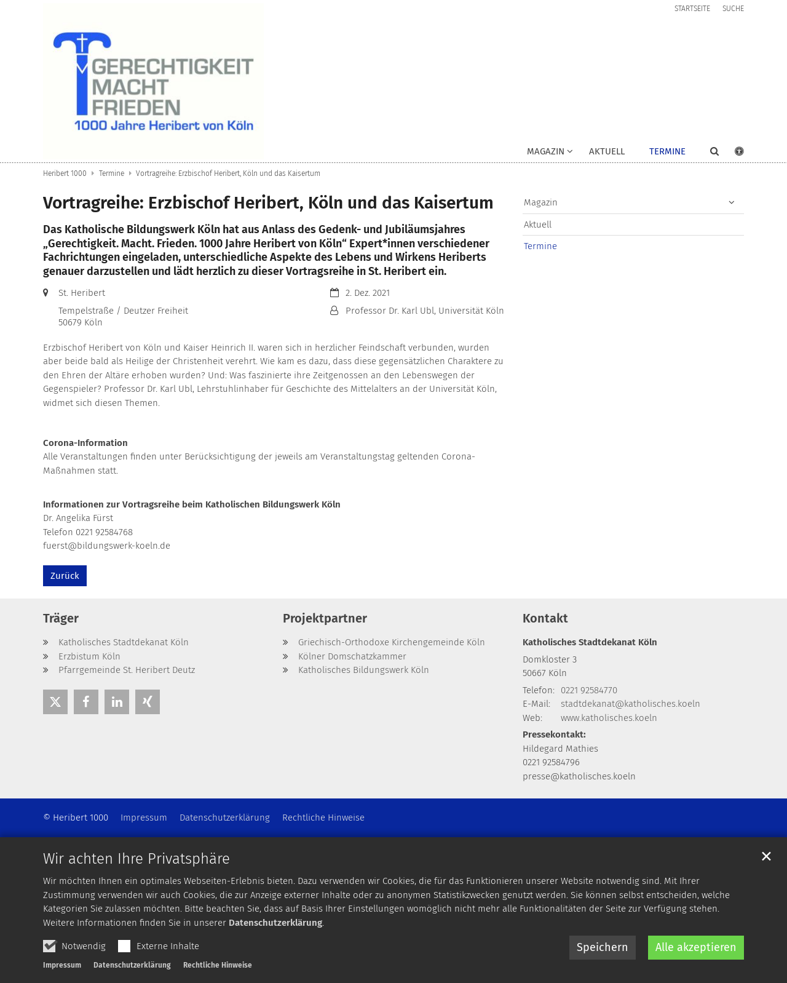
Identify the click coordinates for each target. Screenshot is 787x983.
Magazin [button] (545, 151)
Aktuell (607, 151)
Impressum (62, 965)
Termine (667, 151)
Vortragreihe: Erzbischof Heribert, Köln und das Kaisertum (228, 173)
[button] (706, 153)
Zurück (64, 575)
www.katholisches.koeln (609, 717)
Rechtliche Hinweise (217, 965)
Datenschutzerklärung (275, 922)
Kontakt (545, 618)
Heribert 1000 (65, 173)
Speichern (602, 947)
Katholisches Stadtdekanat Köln (590, 642)
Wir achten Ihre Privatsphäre (136, 858)
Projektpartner (325, 618)
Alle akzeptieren (696, 947)
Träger (61, 618)
